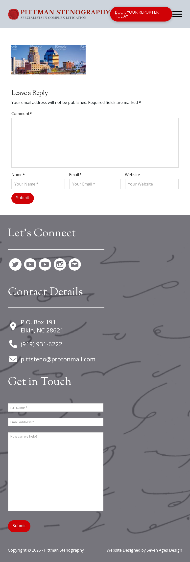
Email (75, 174)
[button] (177, 14)
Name (18, 174)
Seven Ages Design (164, 548)
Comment (21, 113)
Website (132, 174)
